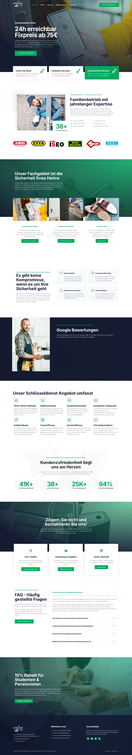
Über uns (50, 5)
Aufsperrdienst (62, 5)
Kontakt (73, 5)
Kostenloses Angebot (30, 241)
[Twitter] (99, 738)
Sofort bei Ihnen (23, 71)
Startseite (34, 5)
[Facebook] (88, 738)
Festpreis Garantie (61, 71)
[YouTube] (92, 738)
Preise (43, 5)
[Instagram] (95, 738)
